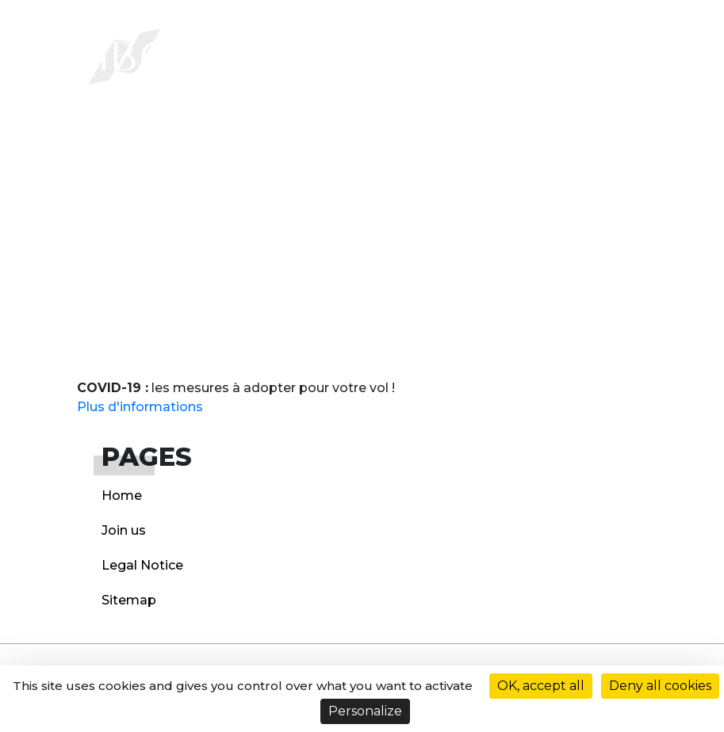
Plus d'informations (140, 406)
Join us (124, 530)
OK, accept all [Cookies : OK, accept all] (540, 685)
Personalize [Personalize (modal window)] (365, 711)
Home (122, 495)
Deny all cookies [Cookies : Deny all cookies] (660, 685)
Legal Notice (142, 565)
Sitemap (129, 600)
